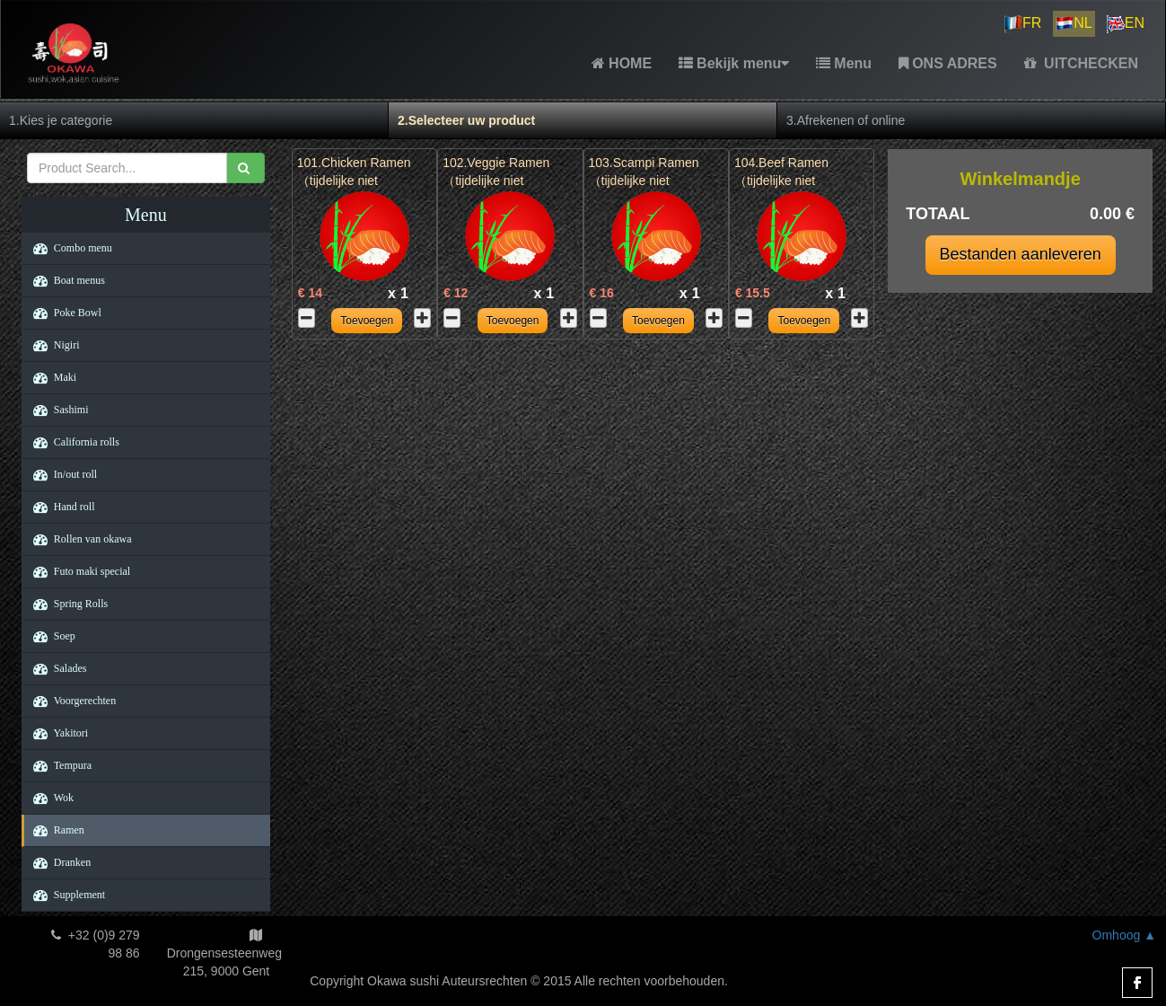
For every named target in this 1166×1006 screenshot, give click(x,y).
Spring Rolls (66, 603)
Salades (55, 668)
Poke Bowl (62, 312)
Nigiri (52, 345)
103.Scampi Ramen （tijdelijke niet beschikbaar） (644, 180)
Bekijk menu (734, 63)
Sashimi (56, 409)
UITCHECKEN (1081, 63)
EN (1125, 24)
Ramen (54, 830)
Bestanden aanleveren (1020, 254)
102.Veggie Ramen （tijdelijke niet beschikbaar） (496, 180)
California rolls (71, 442)
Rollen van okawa (78, 539)
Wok (49, 797)
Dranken (57, 862)
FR (1022, 24)
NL (1073, 24)
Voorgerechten (70, 700)
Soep (49, 636)
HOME (622, 63)
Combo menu (68, 248)
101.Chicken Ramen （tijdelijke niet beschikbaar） (354, 180)
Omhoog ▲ (1124, 935)
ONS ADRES (948, 63)
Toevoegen (366, 320)
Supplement (64, 894)
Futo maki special (77, 571)
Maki (50, 377)
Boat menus (64, 280)
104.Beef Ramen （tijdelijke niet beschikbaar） (781, 180)
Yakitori (56, 733)
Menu (844, 63)
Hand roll (59, 506)
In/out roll (60, 474)
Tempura (58, 765)
